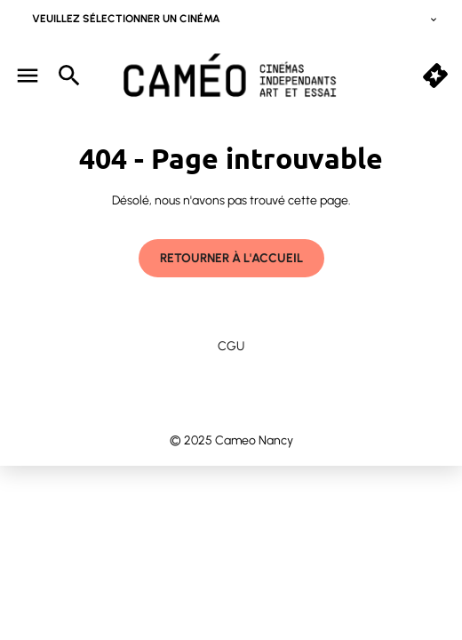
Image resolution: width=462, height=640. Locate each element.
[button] (435, 75)
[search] (69, 75)
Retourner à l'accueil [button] (231, 258)
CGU (231, 346)
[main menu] (27, 75)
